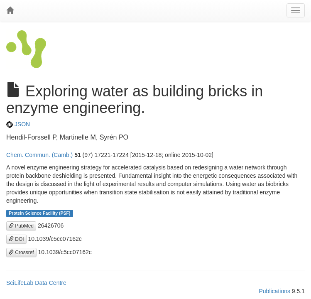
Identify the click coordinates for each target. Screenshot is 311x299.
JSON (18, 124)
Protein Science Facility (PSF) (39, 213)
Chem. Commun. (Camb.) (39, 155)
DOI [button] (16, 239)
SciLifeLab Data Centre (36, 282)
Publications (274, 291)
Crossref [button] (21, 252)
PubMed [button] (21, 226)
